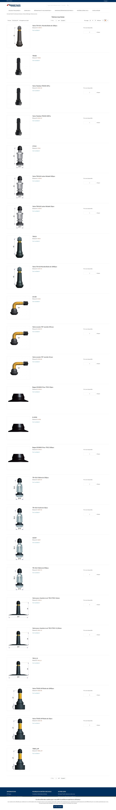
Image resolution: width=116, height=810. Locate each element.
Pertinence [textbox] (14, 20)
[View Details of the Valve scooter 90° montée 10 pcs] (18, 367)
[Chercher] (58, 5)
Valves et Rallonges (26, 13)
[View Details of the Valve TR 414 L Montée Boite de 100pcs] (18, 36)
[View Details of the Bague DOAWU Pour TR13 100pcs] (18, 458)
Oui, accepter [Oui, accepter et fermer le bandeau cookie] (58, 806)
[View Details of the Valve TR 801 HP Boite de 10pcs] (18, 729)
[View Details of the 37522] (18, 156)
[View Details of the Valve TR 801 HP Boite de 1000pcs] (18, 699)
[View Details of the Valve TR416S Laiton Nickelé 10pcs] (18, 217)
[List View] (105, 20)
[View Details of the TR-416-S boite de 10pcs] (18, 518)
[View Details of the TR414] (18, 247)
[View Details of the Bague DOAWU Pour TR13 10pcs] (18, 397)
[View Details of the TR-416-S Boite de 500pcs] (18, 578)
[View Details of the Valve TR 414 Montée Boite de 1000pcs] (18, 277)
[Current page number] (56, 20)
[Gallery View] (103, 20)
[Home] (14, 5)
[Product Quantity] (89, 32)
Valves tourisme (34, 13)
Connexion (9, 0)
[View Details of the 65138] (18, 307)
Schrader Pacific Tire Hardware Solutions (15, 13)
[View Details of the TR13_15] (18, 669)
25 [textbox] (90, 20)
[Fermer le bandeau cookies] (115, 798)
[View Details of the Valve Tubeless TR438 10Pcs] (18, 96)
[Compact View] (107, 20)
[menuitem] (14, 10)
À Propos (9, 794)
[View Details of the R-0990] (18, 428)
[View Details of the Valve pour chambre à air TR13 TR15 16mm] (18, 608)
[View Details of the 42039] (18, 548)
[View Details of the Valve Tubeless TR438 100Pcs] (18, 126)
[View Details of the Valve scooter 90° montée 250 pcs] (18, 337)
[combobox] (15, 20)
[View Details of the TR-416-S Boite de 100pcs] (18, 488)
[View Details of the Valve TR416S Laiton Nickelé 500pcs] (18, 187)
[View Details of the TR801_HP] (18, 759)
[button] (63, 20)
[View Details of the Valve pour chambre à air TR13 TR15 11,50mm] (18, 639)
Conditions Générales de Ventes (39, 794)
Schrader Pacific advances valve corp (66, 794)
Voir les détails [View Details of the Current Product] (36, 30)
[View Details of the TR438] (18, 66)
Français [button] (106, 1)
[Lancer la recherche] (68, 5)
